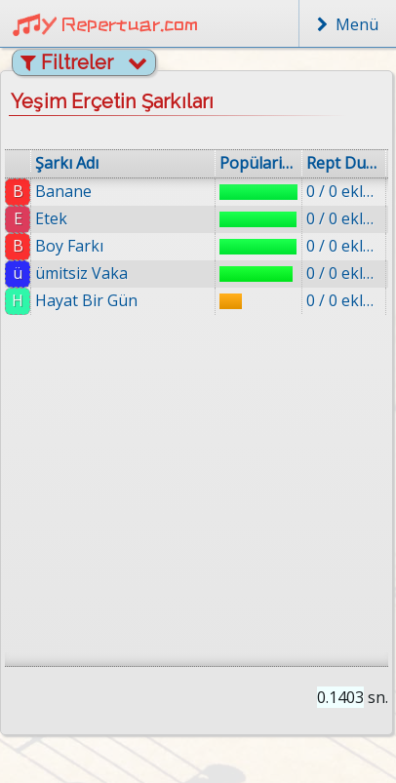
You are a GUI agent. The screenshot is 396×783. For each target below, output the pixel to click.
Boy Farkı (69, 245)
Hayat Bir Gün (86, 300)
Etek (51, 218)
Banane (63, 191)
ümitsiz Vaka (81, 273)
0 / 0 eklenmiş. (343, 191)
